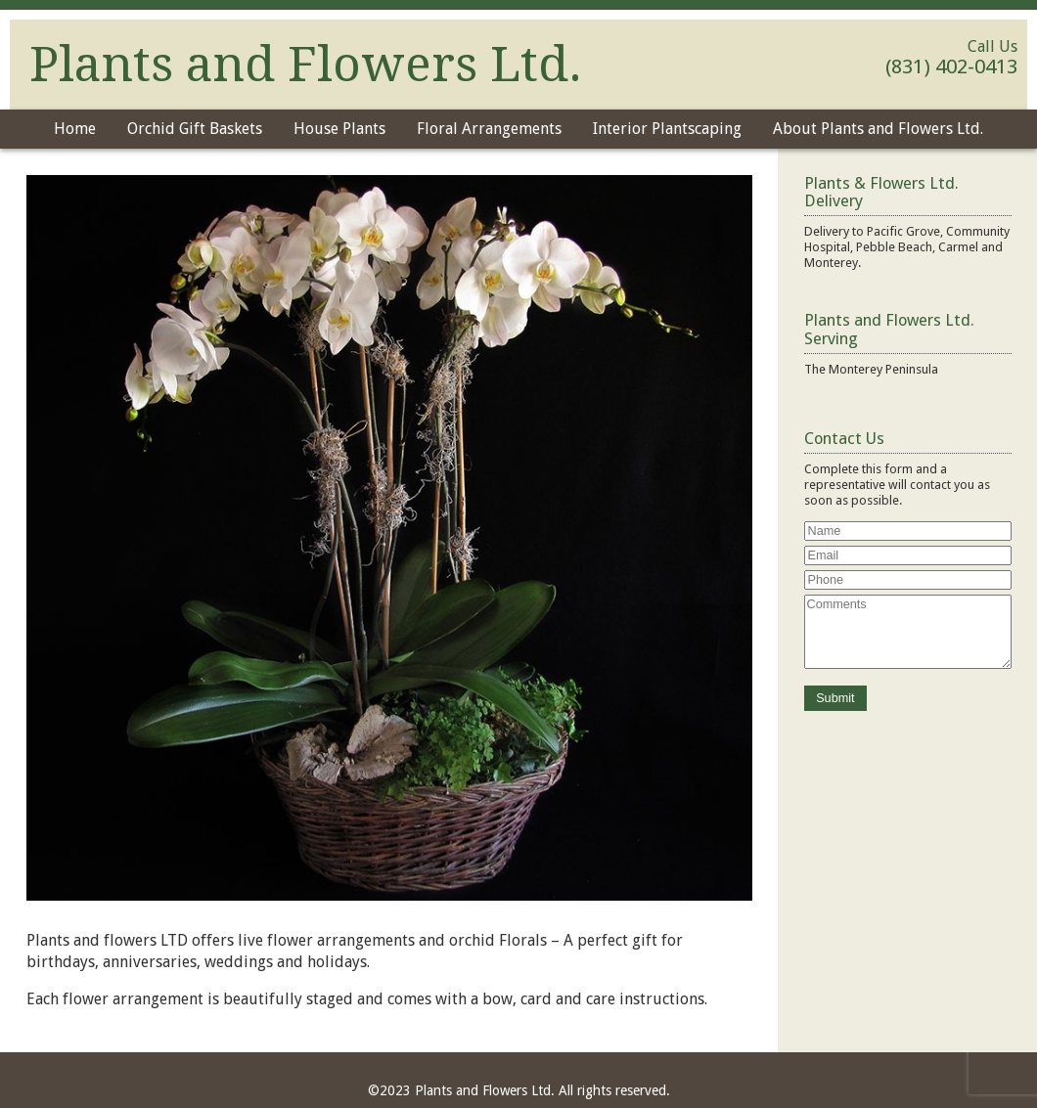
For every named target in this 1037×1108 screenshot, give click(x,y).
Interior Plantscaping (667, 128)
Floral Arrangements (489, 128)
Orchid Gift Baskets (194, 128)
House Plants (339, 128)
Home (75, 128)
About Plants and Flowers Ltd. (878, 128)
